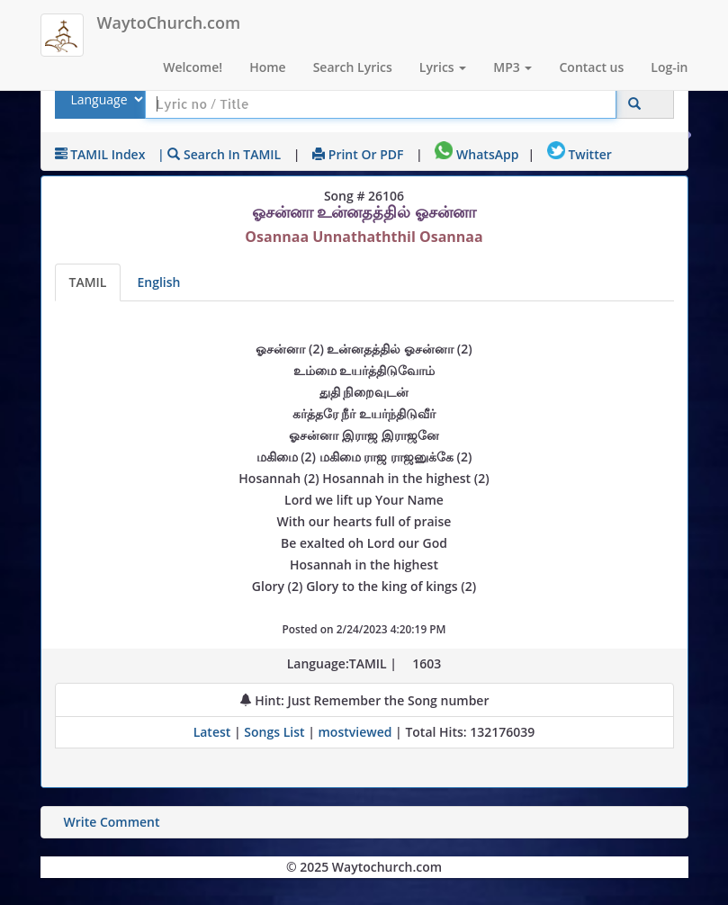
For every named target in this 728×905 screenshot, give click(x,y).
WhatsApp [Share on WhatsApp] (476, 154)
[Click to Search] (634, 103)
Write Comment (112, 821)
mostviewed (355, 731)
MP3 (512, 67)
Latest (213, 731)
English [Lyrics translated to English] (158, 282)
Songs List (274, 731)
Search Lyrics (352, 67)
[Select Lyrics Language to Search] (105, 99)
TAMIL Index (100, 154)
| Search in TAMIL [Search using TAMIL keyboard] (219, 154)
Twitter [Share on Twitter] (579, 154)
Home (267, 67)
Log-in (669, 67)
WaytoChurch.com (169, 22)
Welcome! (192, 67)
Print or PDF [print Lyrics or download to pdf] (357, 154)
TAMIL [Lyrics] (88, 282)
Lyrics (442, 67)
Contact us (591, 67)
